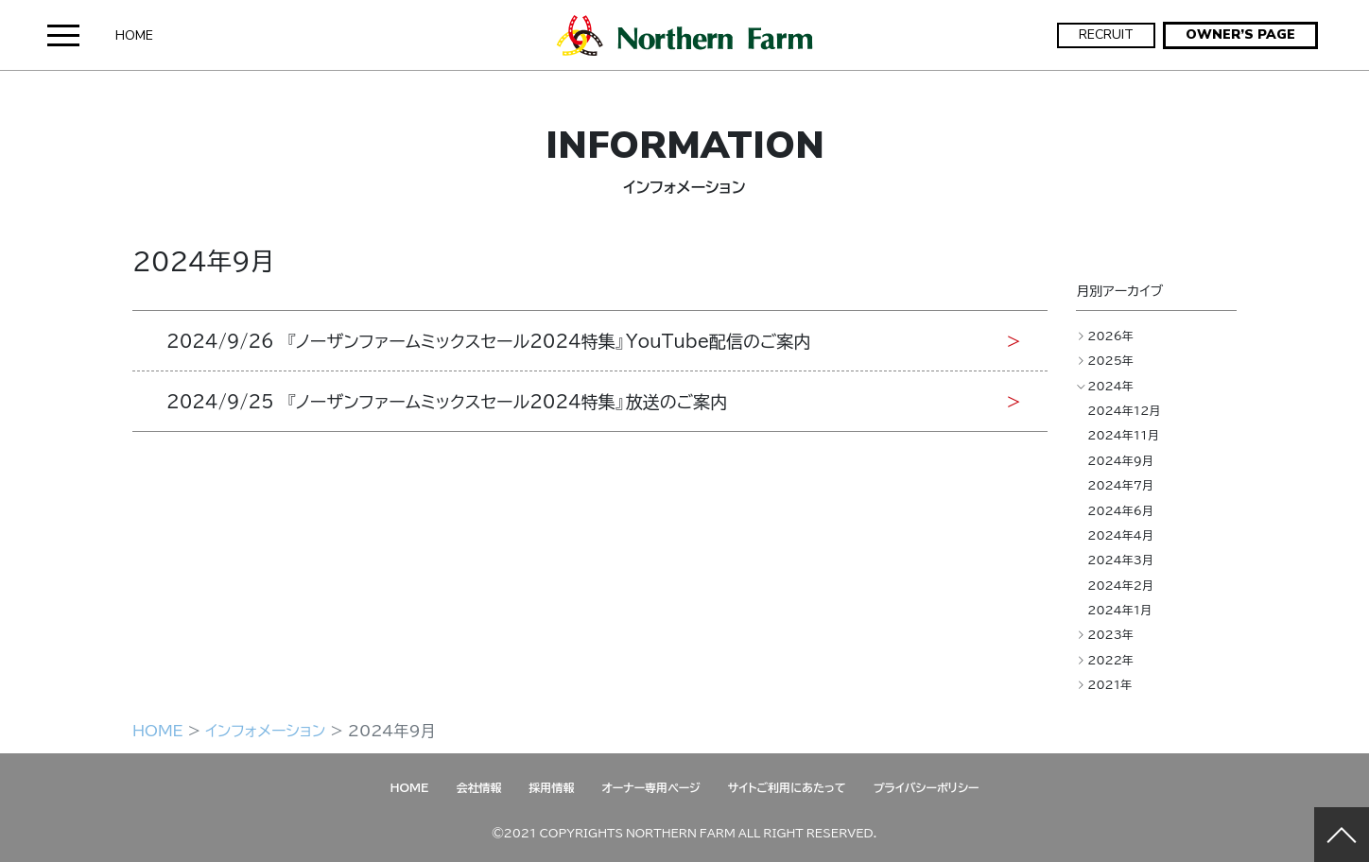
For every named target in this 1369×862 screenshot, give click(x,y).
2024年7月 (1120, 484)
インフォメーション (265, 729)
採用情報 (551, 787)
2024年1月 (1119, 609)
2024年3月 (1120, 559)
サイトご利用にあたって (787, 787)
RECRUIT (1106, 34)
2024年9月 (1120, 460)
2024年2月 (1120, 585)
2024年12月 (1123, 410)
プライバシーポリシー (926, 787)
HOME (134, 35)
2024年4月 (1120, 534)
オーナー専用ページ (650, 787)
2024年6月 (1120, 510)
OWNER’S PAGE (1240, 34)
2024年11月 (1123, 434)
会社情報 (478, 787)
